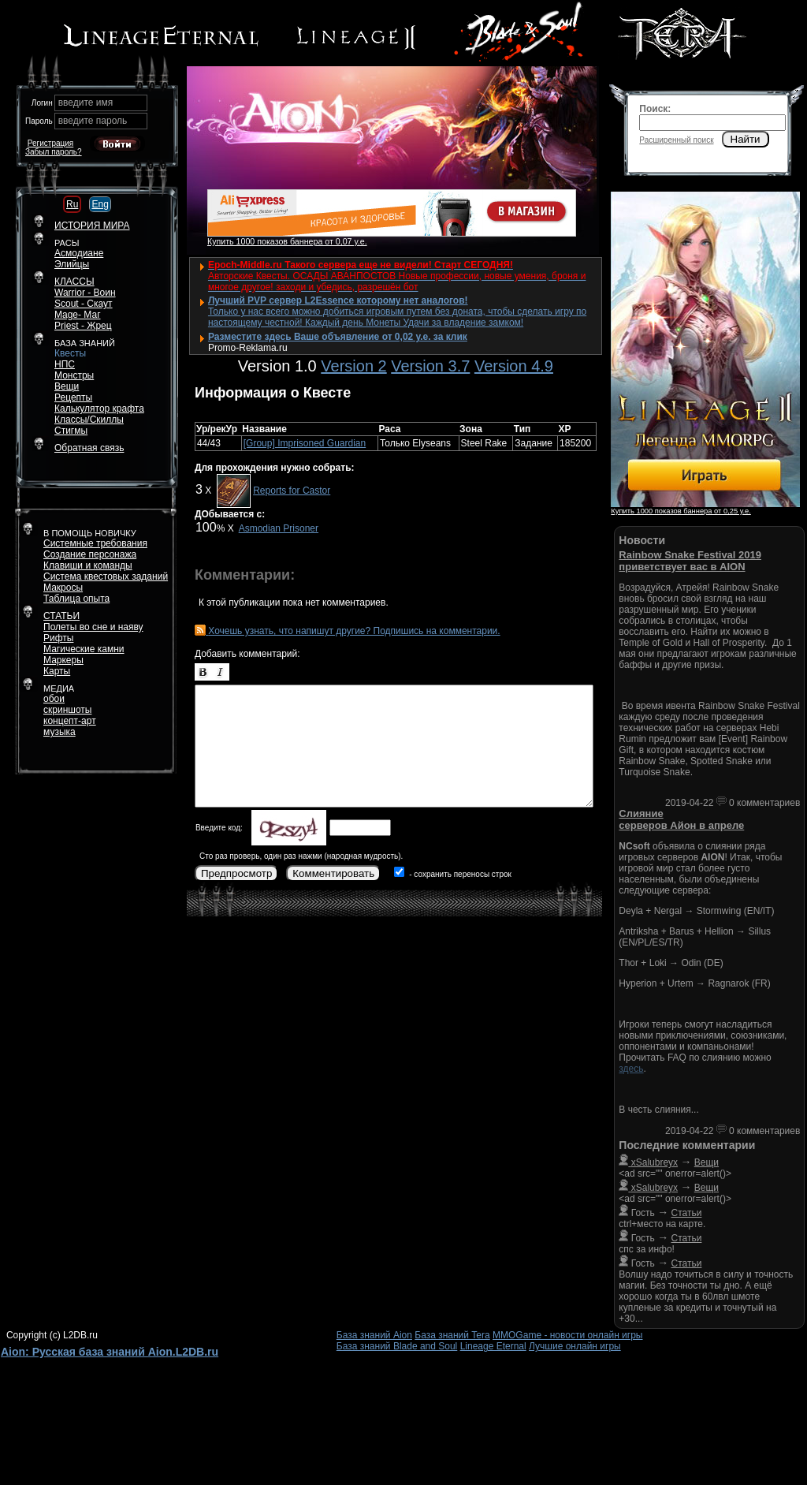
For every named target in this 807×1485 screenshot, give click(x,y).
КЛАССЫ (74, 281)
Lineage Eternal (493, 1346)
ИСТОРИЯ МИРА (91, 225)
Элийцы (71, 264)
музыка (59, 731)
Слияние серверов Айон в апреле (681, 819)
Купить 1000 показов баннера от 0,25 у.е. (680, 511)
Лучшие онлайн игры (575, 1346)
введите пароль (93, 120)
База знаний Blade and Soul (397, 1346)
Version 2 (353, 366)
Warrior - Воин (85, 292)
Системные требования (95, 543)
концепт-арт (69, 720)
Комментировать (333, 873)
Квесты (70, 353)
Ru (72, 204)
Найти (746, 139)
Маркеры (63, 660)
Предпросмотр (236, 873)
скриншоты (67, 709)
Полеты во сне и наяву (93, 626)
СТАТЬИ (61, 615)
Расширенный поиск (676, 140)
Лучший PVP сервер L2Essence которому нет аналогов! (338, 300)
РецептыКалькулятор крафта (99, 403)
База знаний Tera (452, 1335)
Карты (56, 671)
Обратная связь (89, 447)
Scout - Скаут (83, 303)
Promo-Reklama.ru (248, 347)
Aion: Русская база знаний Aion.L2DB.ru (109, 1351)
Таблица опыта (76, 598)
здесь (631, 1068)
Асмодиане (78, 253)
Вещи (66, 386)
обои (54, 698)
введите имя (85, 102)
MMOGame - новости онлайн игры (567, 1335)
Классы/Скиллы (89, 419)
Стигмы (70, 430)
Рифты (58, 638)
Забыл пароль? (53, 151)
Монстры (74, 375)
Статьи (686, 1212)
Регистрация (50, 143)
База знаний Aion (374, 1335)
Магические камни (84, 649)
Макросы (63, 587)
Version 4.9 (513, 366)
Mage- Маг (77, 314)
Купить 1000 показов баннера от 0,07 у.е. (287, 241)
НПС (64, 364)
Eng (99, 204)
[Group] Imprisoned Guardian (305, 443)
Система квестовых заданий (105, 576)
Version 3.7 (430, 366)
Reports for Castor (291, 490)
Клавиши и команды (87, 565)
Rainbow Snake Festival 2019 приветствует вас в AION (690, 561)
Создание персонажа (89, 554)
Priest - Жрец (83, 325)
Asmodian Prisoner (278, 528)
